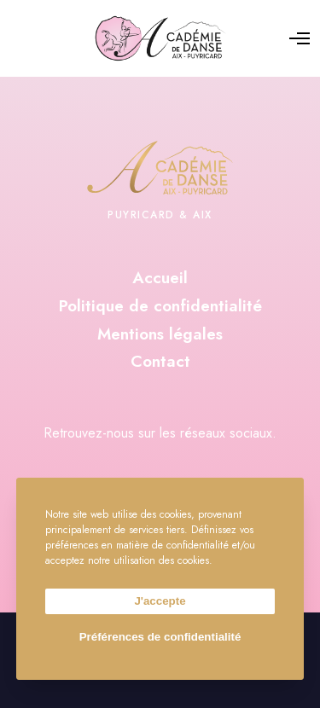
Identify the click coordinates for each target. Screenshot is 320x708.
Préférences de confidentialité (160, 636)
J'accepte (159, 601)
